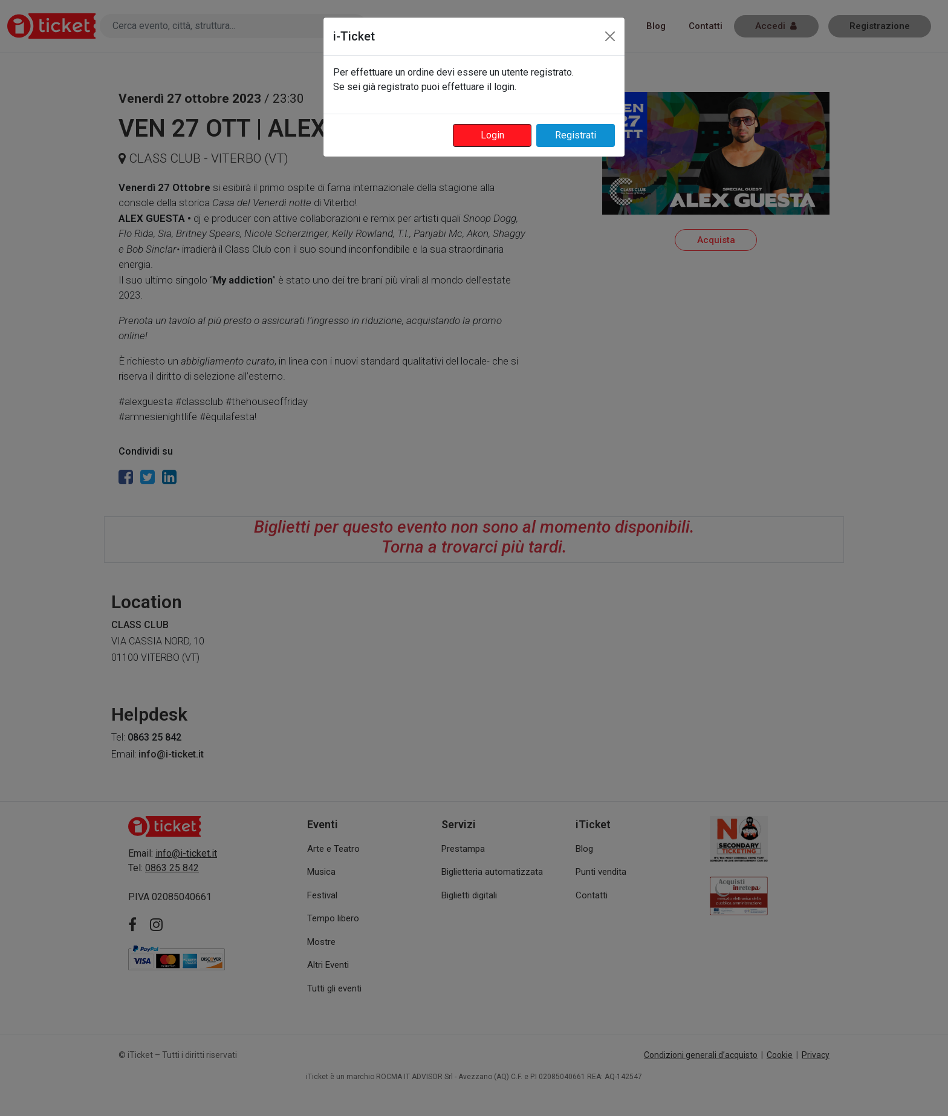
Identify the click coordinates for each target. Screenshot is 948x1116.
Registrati (575, 135)
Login (492, 135)
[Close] (610, 36)
